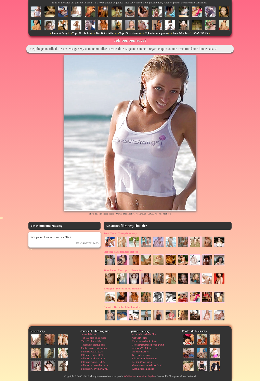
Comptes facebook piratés (144, 341)
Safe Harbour (129, 376)
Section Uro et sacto (142, 362)
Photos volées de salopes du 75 (147, 365)
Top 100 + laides (105, 33)
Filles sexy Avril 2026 (92, 351)
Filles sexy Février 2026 (93, 358)
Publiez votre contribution (94, 348)
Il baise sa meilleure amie (144, 358)
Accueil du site (88, 334)
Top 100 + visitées (129, 33)
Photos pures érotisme (123, 288)
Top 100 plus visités (91, 341)
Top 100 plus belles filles (93, 337)
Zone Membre (181, 33)
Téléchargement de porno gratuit (148, 344)
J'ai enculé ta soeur (141, 355)
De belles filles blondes (122, 306)
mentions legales (147, 376)
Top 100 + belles (81, 33)
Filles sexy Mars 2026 (92, 355)
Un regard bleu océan (123, 270)
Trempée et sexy (120, 233)
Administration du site (143, 368)
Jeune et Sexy (59, 33)
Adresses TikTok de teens (144, 348)
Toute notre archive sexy (93, 344)
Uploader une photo (156, 33)
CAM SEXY (201, 33)
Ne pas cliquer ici (140, 351)
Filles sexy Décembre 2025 (94, 365)
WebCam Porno (139, 337)
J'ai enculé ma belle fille (144, 334)
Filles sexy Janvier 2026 (93, 362)
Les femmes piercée (121, 251)
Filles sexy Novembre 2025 (94, 368)
